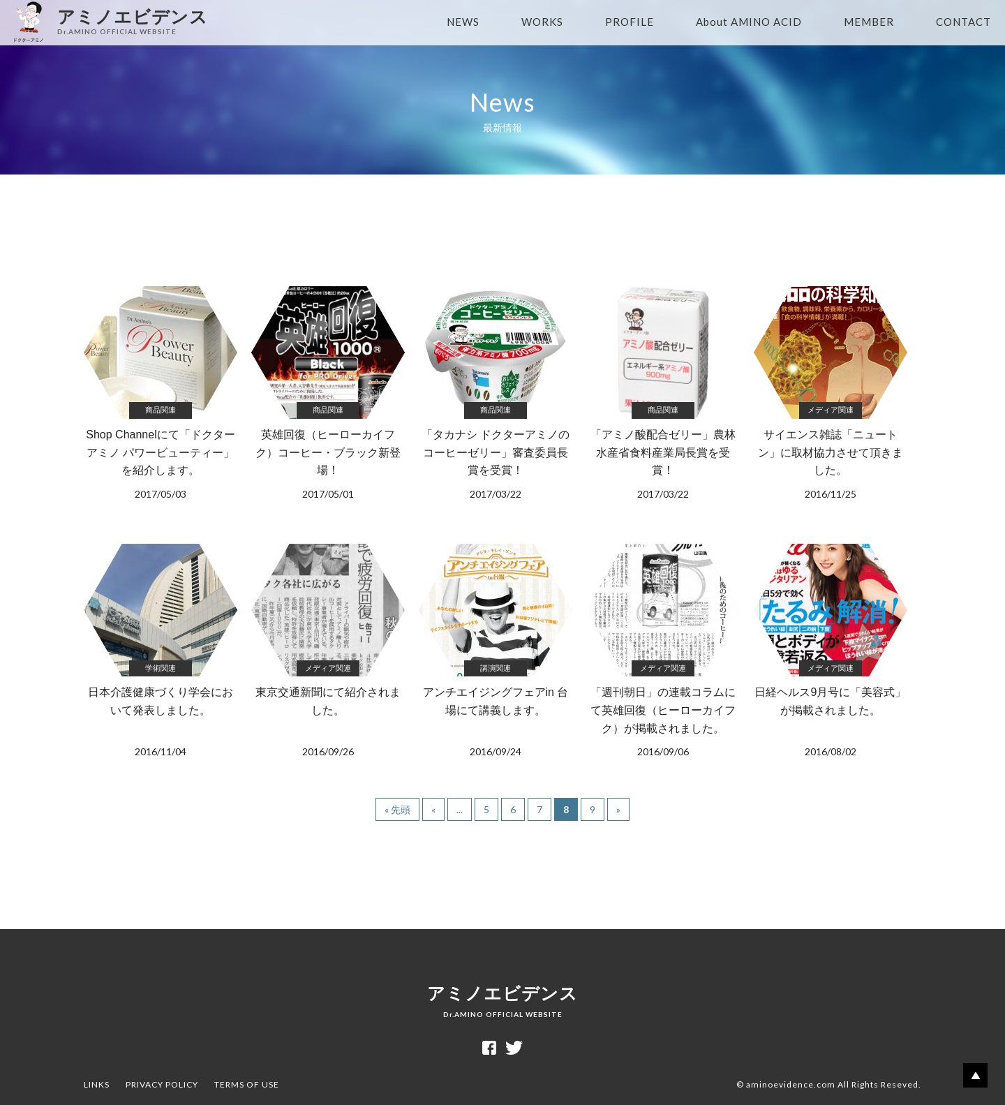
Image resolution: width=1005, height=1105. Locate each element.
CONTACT (963, 22)
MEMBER (869, 22)
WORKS (542, 22)
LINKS (97, 1084)
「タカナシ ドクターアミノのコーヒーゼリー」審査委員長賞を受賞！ (495, 394)
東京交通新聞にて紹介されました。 (328, 651)
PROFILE (629, 22)
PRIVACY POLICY (162, 1084)
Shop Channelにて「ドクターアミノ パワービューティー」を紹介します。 (160, 394)
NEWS (463, 22)
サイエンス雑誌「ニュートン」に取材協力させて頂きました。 (830, 394)
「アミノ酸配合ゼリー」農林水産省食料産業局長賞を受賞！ (663, 394)
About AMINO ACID (749, 22)
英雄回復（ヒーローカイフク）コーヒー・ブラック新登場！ (328, 394)
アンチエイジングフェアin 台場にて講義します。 (495, 651)
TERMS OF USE (246, 1084)
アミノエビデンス (502, 1001)
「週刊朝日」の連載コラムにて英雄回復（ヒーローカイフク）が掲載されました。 (663, 651)
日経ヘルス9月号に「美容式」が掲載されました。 (830, 651)
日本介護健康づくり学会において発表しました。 (160, 651)
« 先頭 (397, 809)
